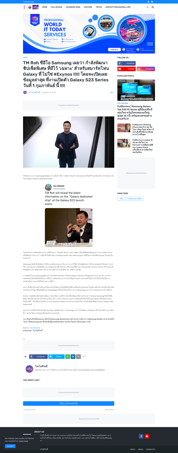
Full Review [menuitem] (56, 7)
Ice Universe (35, 328)
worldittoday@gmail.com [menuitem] (117, 7)
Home (25, 57)
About (140, 449)
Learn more (23, 441)
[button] (147, 7)
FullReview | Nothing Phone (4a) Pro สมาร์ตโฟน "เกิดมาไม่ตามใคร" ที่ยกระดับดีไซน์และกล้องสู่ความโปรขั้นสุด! (143, 130)
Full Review (134, 199)
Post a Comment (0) (69, 403)
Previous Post (29, 410)
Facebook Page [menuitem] (73, 7)
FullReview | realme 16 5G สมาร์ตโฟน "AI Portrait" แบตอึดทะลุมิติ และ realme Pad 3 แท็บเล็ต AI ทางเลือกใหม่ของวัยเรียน (142, 146)
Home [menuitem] (44, 7)
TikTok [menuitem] (99, 7)
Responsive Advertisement (68, 105)
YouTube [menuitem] (88, 7)
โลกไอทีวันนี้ (41, 366)
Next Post (109, 410)
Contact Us (150, 449)
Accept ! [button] (10, 446)
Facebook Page (28, 2)
